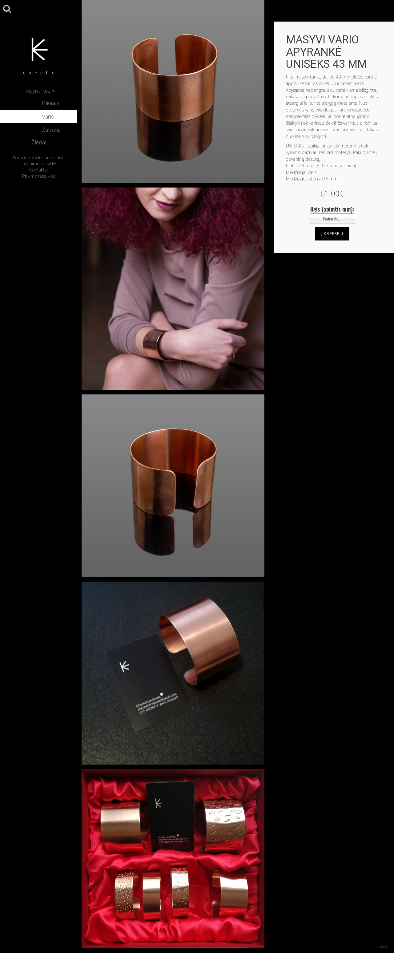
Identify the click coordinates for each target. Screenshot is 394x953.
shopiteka (380, 946)
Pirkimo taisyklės (38, 176)
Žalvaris (51, 130)
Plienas (50, 103)
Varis (48, 116)
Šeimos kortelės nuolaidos (38, 157)
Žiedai (38, 142)
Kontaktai (38, 170)
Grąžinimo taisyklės (38, 163)
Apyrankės (40, 90)
